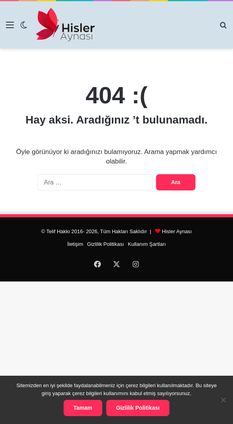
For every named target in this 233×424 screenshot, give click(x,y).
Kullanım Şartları (147, 244)
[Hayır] (223, 400)
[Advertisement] (116, 351)
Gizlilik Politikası (105, 244)
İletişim (75, 244)
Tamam (82, 408)
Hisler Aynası (177, 231)
